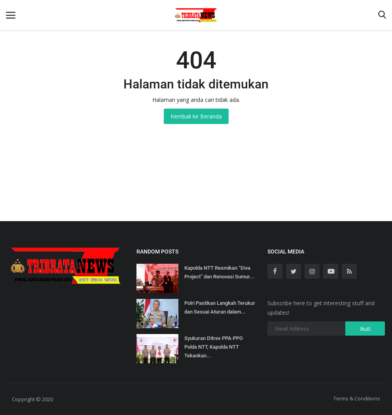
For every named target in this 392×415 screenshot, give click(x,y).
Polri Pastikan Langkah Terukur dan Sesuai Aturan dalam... (219, 307)
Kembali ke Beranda (196, 116)
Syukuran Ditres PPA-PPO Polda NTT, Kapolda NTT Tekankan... (213, 347)
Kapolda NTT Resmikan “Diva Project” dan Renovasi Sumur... (219, 272)
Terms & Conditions (356, 398)
